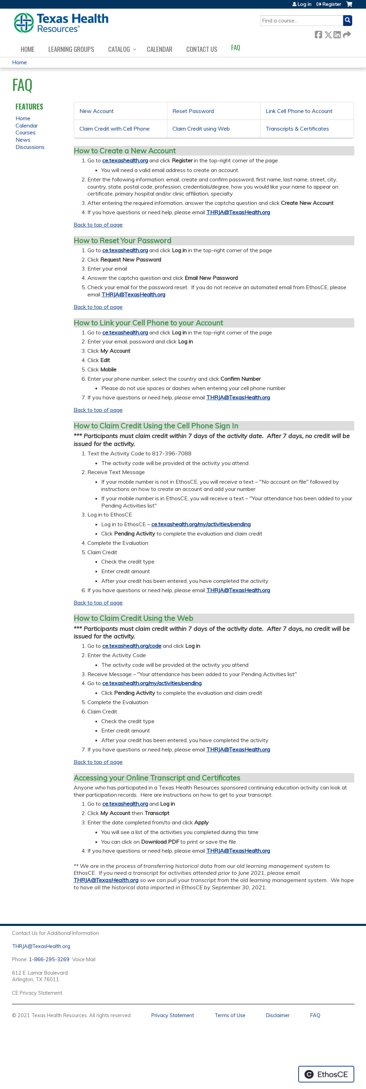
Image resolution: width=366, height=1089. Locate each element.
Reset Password (193, 110)
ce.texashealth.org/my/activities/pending (201, 524)
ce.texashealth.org (125, 160)
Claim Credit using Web (201, 128)
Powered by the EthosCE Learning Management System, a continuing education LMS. (326, 1074)
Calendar (159, 49)
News (23, 139)
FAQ (235, 47)
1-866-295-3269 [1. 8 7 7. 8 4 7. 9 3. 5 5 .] (49, 959)
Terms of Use (230, 1015)
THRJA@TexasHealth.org (238, 212)
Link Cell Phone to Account (299, 110)
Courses (26, 132)
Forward (346, 33)
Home (28, 49)
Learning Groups (71, 49)
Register (331, 4)
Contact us (201, 49)
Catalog (119, 49)
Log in (304, 4)
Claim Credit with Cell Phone (114, 128)
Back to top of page (98, 224)
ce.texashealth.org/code (131, 645)
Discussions (30, 146)
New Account (96, 110)
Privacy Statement (172, 1015)
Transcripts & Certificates (297, 128)
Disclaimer (278, 1015)
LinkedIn (337, 33)
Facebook (318, 33)
